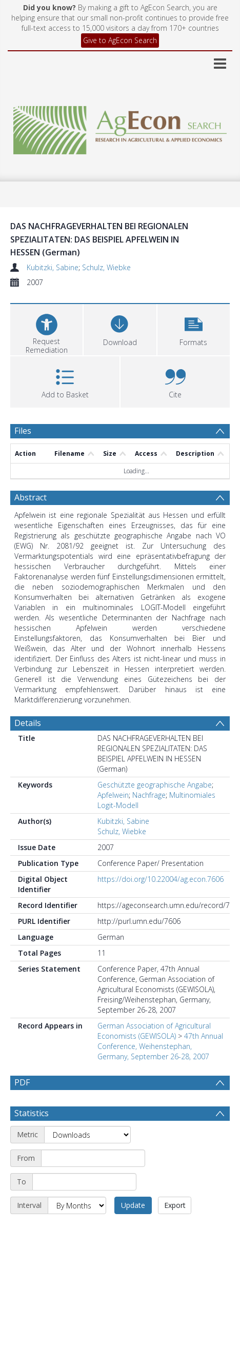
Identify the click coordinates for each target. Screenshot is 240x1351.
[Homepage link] (120, 127)
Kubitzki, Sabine (52, 267)
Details (27, 723)
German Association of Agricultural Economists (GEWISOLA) (154, 1031)
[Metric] (87, 1159)
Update (133, 1230)
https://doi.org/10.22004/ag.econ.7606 (160, 879)
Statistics (31, 1137)
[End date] (84, 1206)
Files (22, 430)
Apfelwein (113, 795)
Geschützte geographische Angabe (154, 785)
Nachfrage (149, 795)
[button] (193, 328)
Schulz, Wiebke (106, 267)
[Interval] (77, 1230)
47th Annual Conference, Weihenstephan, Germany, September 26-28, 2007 (160, 1046)
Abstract (30, 497)
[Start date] (93, 1183)
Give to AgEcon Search (120, 40)
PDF (22, 1082)
